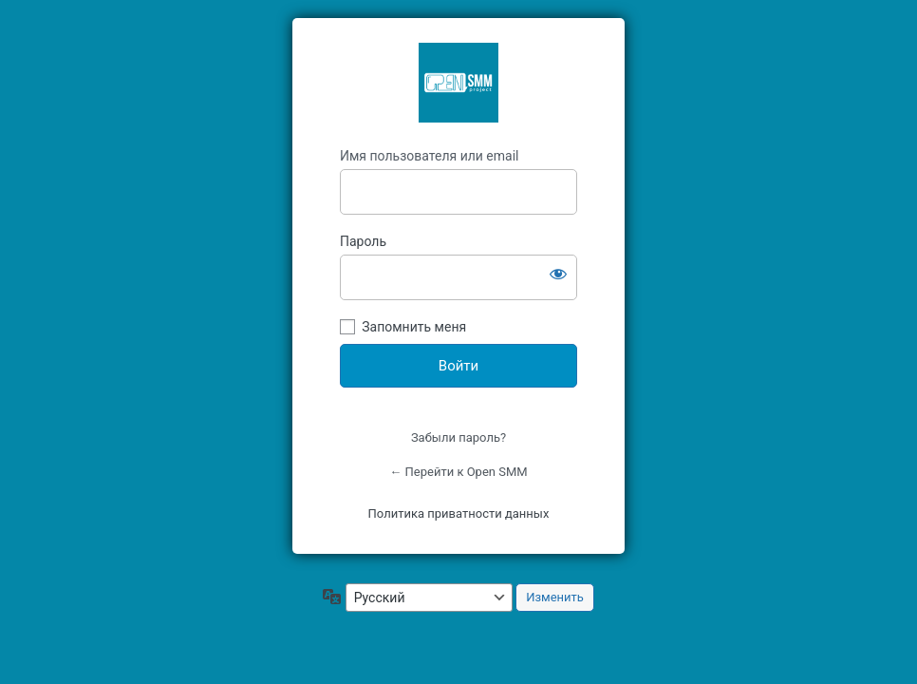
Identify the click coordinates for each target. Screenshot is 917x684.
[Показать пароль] (558, 274)
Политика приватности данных (459, 513)
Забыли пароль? (458, 437)
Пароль (363, 241)
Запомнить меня (414, 326)
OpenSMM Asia (458, 83)
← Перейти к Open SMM (458, 472)
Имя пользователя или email (429, 155)
